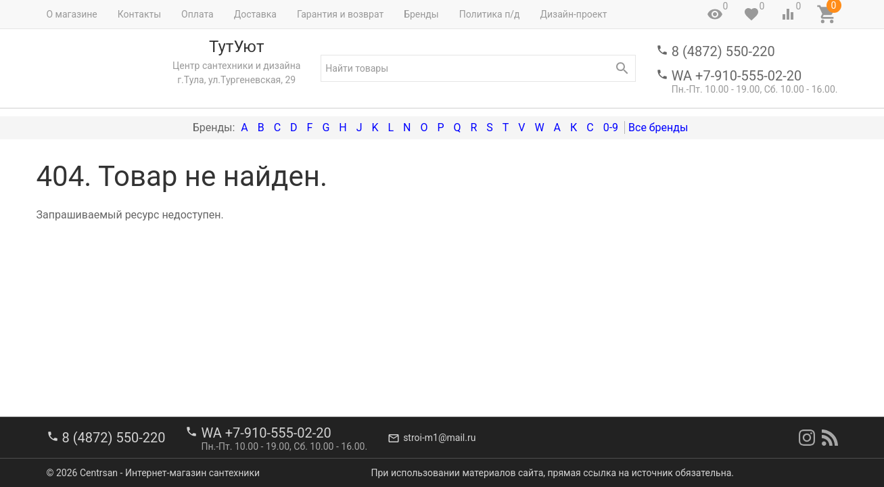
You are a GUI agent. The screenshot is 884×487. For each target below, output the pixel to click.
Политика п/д (489, 14)
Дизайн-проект (573, 14)
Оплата (197, 14)
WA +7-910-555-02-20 (736, 76)
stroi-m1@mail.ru (439, 437)
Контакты (139, 14)
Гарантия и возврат (340, 14)
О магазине (72, 14)
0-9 (610, 127)
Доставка (255, 14)
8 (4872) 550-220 (723, 51)
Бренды (421, 14)
